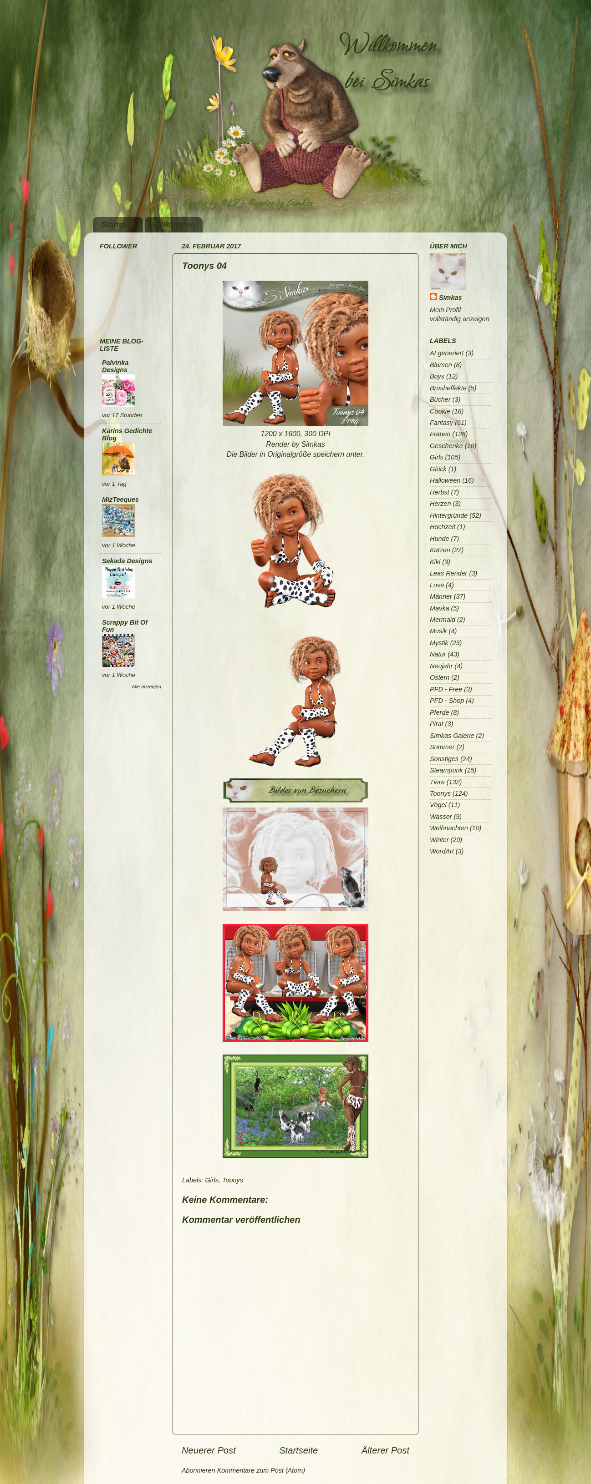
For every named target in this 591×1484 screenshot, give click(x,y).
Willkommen (173, 224)
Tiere (437, 782)
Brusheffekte (448, 388)
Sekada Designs (127, 561)
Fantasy (441, 422)
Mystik (439, 642)
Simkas (450, 297)
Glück (438, 469)
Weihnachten (449, 828)
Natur (438, 654)
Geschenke (446, 445)
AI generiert (447, 353)
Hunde (439, 538)
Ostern (439, 677)
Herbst (439, 492)
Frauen (440, 434)
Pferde (439, 712)
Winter (439, 839)
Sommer (442, 747)
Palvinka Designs (115, 366)
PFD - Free (446, 689)
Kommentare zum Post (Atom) (261, 1470)
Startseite (118, 224)
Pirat (436, 723)
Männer (441, 596)
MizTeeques (120, 499)
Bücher (440, 399)
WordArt (442, 851)
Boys (437, 376)
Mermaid (442, 619)
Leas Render (448, 573)
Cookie (440, 411)
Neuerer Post (209, 1450)
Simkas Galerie (452, 735)
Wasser (441, 816)
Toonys (232, 1180)
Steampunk (446, 770)
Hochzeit (442, 526)
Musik (438, 631)
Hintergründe (449, 515)
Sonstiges (444, 758)
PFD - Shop (447, 700)
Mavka (439, 608)
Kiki (435, 561)
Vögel (438, 804)
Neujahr (441, 666)
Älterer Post (385, 1450)
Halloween (445, 480)
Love (437, 585)
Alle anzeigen (146, 686)
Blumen (441, 364)
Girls (212, 1180)
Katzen (440, 550)
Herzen (440, 503)
